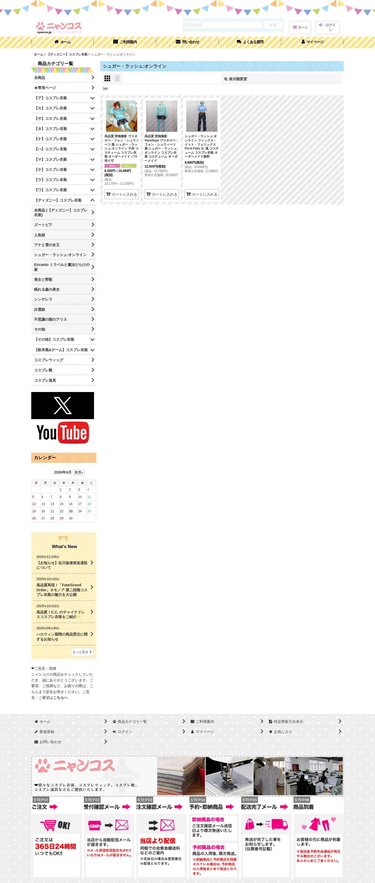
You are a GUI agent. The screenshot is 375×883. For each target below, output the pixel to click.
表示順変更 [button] (235, 79)
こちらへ (60, 697)
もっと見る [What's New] (82, 652)
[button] (250, 42)
